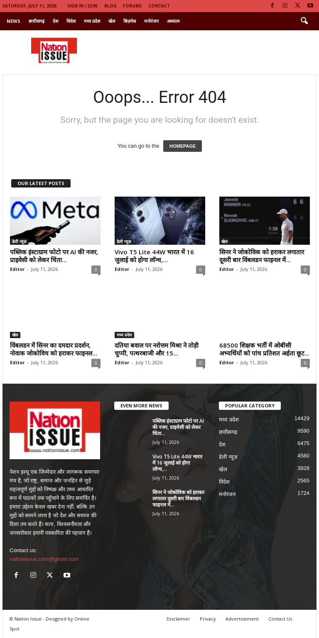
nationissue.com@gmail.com (44, 559)
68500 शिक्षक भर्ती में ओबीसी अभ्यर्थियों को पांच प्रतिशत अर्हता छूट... (264, 349)
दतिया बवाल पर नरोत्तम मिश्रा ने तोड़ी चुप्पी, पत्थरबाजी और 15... (157, 349)
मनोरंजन (151, 21)
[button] (304, 21)
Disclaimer (178, 619)
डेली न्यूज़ (19, 241)
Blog (110, 6)
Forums (132, 6)
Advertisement (242, 619)
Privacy (208, 619)
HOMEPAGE (182, 146)
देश (55, 21)
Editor (17, 269)
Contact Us (280, 619)
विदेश (71, 21)
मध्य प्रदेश (92, 21)
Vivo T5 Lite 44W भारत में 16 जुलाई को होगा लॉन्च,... (154, 256)
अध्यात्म (173, 21)
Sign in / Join (82, 6)
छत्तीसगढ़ (36, 21)
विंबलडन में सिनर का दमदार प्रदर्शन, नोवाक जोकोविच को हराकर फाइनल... (53, 349)
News (13, 21)
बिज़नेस (129, 21)
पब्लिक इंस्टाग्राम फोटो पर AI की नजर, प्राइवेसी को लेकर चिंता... (54, 256)
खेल (111, 21)
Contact (159, 6)
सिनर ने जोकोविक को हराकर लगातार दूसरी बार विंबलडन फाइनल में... (261, 256)
